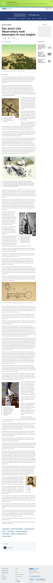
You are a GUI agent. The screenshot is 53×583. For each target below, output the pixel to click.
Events (3, 574)
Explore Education (5, 572)
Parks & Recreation (7, 536)
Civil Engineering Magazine (12, 18)
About (45, 18)
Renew (17, 572)
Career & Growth (5, 568)
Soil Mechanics (11, 531)
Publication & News (5, 570)
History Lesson (6, 533)
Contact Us (31, 573)
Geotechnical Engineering (21, 531)
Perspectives (39, 18)
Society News (22, 18)
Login (47, 8)
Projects (13, 533)
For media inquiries (19, 576)
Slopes (4, 531)
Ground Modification (21, 533)
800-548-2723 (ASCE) (33, 570)
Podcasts (33, 18)
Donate (17, 568)
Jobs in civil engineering (19, 574)
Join (16, 570)
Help (16, 578)
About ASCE (4, 579)
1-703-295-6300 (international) (34, 572)
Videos (29, 18)
